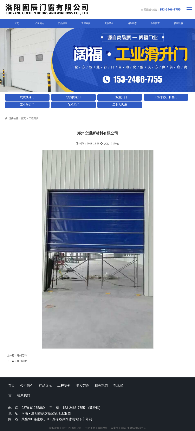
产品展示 (62, 23)
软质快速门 (73, 97)
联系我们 (178, 23)
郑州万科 (22, 355)
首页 (16, 23)
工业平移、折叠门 (165, 97)
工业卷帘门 (27, 104)
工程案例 (85, 23)
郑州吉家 (22, 361)
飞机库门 (73, 104)
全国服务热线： (161, 9)
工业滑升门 (119, 97)
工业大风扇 (119, 104)
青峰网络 (103, 427)
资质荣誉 (108, 23)
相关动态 (132, 23)
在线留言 (155, 23)
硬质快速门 (27, 97)
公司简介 (39, 23)
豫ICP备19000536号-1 (133, 427)
